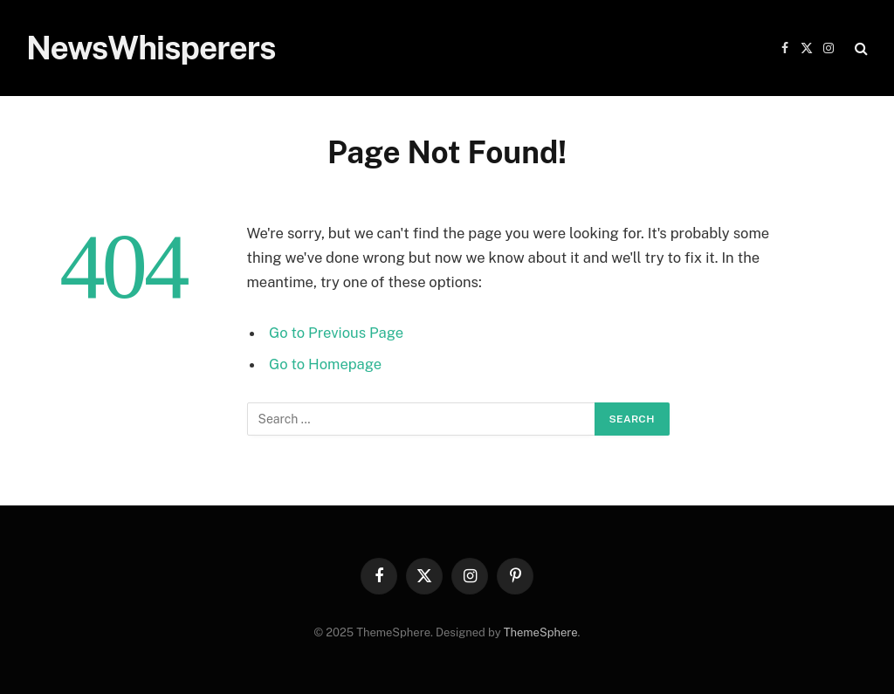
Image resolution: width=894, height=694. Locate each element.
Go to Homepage (325, 364)
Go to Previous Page (336, 332)
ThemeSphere (541, 632)
